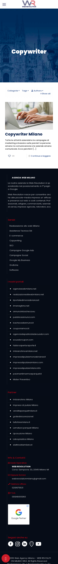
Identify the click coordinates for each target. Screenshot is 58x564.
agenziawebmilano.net (24, 288)
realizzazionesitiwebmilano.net (28, 294)
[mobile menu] (4, 4)
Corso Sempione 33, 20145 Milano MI (30, 469)
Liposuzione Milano (22, 433)
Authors (37, 90)
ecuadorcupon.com (23, 339)
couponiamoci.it (21, 328)
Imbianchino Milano (23, 399)
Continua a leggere (41, 155)
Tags (25, 90)
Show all (45, 93)
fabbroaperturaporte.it (24, 345)
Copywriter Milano (23, 134)
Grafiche (13, 265)
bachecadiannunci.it (23, 322)
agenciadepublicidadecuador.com (31, 334)
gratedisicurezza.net (23, 416)
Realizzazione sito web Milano (24, 225)
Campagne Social (18, 255)
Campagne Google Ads (21, 250)
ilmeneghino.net (21, 305)
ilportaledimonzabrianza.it (26, 300)
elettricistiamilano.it (22, 444)
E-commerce (16, 235)
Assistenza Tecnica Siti (20, 230)
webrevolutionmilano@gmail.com (29, 478)
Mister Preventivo (21, 379)
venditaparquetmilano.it (25, 410)
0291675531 (17, 487)
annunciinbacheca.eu (24, 311)
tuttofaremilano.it (21, 422)
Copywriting (15, 240)
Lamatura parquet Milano (26, 427)
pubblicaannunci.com (24, 317)
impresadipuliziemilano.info (27, 368)
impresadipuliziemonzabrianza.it (29, 356)
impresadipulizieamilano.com (28, 362)
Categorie (13, 90)
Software (14, 270)
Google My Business (19, 260)
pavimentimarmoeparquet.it (27, 373)
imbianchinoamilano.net (25, 351)
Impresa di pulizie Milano (25, 405)
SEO (11, 245)
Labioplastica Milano (23, 439)
